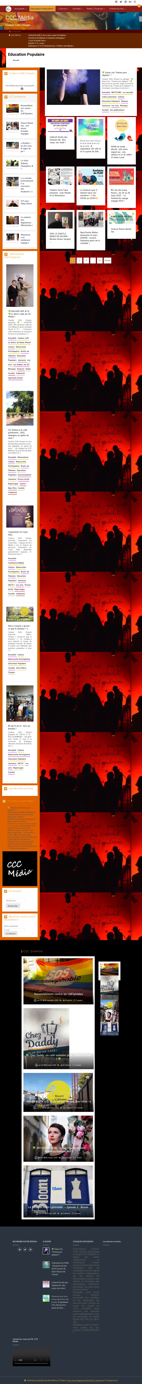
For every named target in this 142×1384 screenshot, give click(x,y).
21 (100, 260)
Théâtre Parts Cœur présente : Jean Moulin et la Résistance (60, 193)
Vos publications (117, 110)
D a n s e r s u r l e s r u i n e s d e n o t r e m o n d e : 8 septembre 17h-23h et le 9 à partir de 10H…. (90, 146)
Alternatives (23, 457)
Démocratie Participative (19, 659)
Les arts (20, 585)
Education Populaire (41, 8)
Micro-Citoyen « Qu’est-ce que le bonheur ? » (19, 627)
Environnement (24, 475)
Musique (12, 369)
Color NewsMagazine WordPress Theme (84, 1380)
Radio (28, 369)
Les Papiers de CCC (21, 364)
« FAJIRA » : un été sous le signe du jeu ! (26, 147)
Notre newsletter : (11, 926)
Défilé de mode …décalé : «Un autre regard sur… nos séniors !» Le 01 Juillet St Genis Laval (121, 152)
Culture (62, 8)
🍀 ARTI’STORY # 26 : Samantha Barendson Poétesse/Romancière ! (58, 1149)
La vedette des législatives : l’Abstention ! (27, 221)
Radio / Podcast (95, 8)
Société (77, 8)
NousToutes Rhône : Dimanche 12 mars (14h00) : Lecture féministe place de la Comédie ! (90, 238)
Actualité (19, 8)
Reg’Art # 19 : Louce (36, 43)
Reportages (13, 483)
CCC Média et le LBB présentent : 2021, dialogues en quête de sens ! (18, 434)
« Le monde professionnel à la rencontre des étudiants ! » (27, 185)
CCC (41, 1000)
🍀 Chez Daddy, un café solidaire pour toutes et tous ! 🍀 (59, 1057)
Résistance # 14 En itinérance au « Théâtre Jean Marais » (51, 46)
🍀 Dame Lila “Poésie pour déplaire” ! (57, 1252)
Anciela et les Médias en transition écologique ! (46, 38)
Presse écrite (116, 8)
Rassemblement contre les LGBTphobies (58, 994)
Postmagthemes (111, 1380)
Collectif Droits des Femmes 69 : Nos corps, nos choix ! (58, 140)
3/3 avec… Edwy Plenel (26, 202)
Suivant (107, 260)
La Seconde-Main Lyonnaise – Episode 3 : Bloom (58, 1207)
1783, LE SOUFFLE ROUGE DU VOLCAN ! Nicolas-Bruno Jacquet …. (60, 237)
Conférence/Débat (16, 563)
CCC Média (19, 17)
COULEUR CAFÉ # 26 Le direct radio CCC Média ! (47, 35)
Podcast (21, 369)
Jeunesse (22, 360)
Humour (124, 101)
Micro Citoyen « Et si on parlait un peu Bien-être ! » (58, 1101)
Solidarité (20, 373)
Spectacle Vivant (15, 378)
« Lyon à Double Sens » (37, 41)
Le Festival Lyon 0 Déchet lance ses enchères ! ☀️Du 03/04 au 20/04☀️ (89, 194)
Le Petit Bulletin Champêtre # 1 (27, 164)
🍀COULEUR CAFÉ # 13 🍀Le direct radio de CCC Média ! (19, 314)
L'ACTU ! (11, 585)
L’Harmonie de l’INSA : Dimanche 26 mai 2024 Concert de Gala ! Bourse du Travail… (60, 1269)
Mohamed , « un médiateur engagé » (26, 239)
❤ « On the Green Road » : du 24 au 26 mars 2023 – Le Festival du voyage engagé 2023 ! (120, 195)
